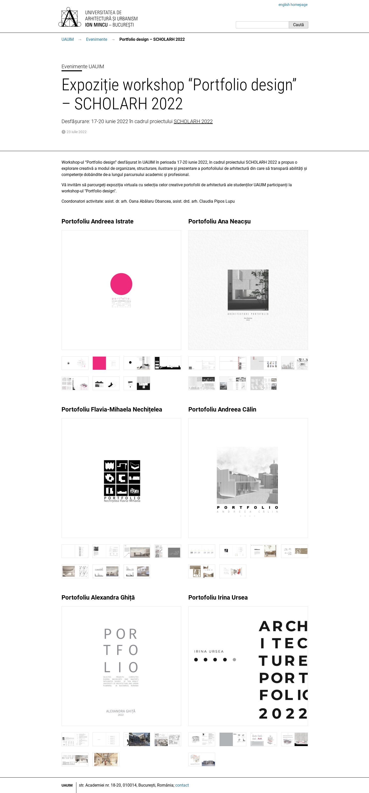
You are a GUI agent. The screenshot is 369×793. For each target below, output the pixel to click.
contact (182, 785)
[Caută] (262, 24)
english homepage (293, 5)
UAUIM (67, 39)
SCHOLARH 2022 (193, 121)
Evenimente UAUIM (82, 66)
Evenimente (96, 39)
